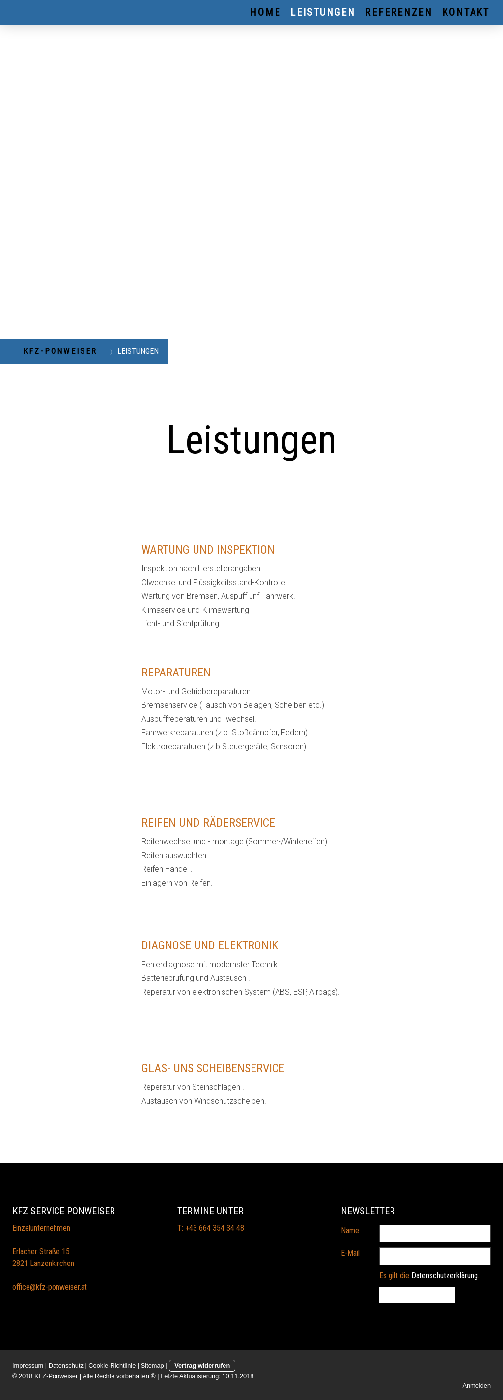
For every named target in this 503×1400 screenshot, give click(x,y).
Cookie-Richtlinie (112, 1365)
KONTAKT (466, 12)
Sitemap (152, 1365)
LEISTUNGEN (322, 12)
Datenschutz (66, 1365)
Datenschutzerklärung (444, 1275)
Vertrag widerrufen (202, 1365)
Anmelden (476, 1385)
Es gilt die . (429, 1275)
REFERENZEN (398, 12)
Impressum (27, 1365)
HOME (265, 12)
